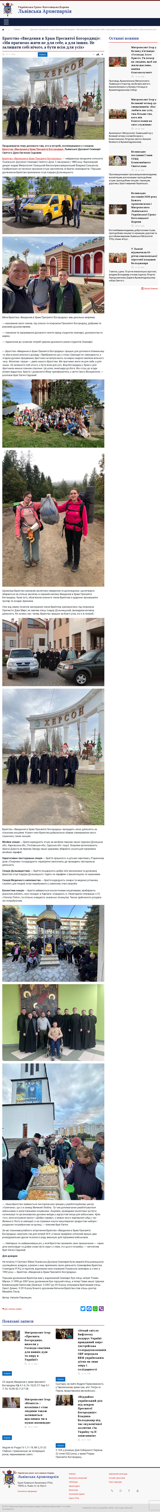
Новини (17, 29)
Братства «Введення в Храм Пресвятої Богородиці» (33, 149)
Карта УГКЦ (74, 1498)
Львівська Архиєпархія (45, 11)
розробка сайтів (107, 1508)
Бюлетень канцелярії (78, 1478)
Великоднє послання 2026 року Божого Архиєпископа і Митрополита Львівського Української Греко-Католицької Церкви (144, 207)
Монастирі (73, 1490)
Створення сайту (89, 1508)
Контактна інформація (27, 1491)
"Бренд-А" (129, 1508)
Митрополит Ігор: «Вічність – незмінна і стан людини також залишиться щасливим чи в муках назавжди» (38, 1411)
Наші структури (115, 1482)
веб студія (119, 1508)
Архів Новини (151, 288)
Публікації (73, 1482)
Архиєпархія (74, 1486)
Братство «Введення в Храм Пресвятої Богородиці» (32, 158)
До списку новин (12, 1309)
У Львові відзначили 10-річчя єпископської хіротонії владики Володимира (144, 256)
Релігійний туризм (76, 1494)
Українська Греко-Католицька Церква (43, 7)
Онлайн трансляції (117, 1478)
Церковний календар (118, 1474)
